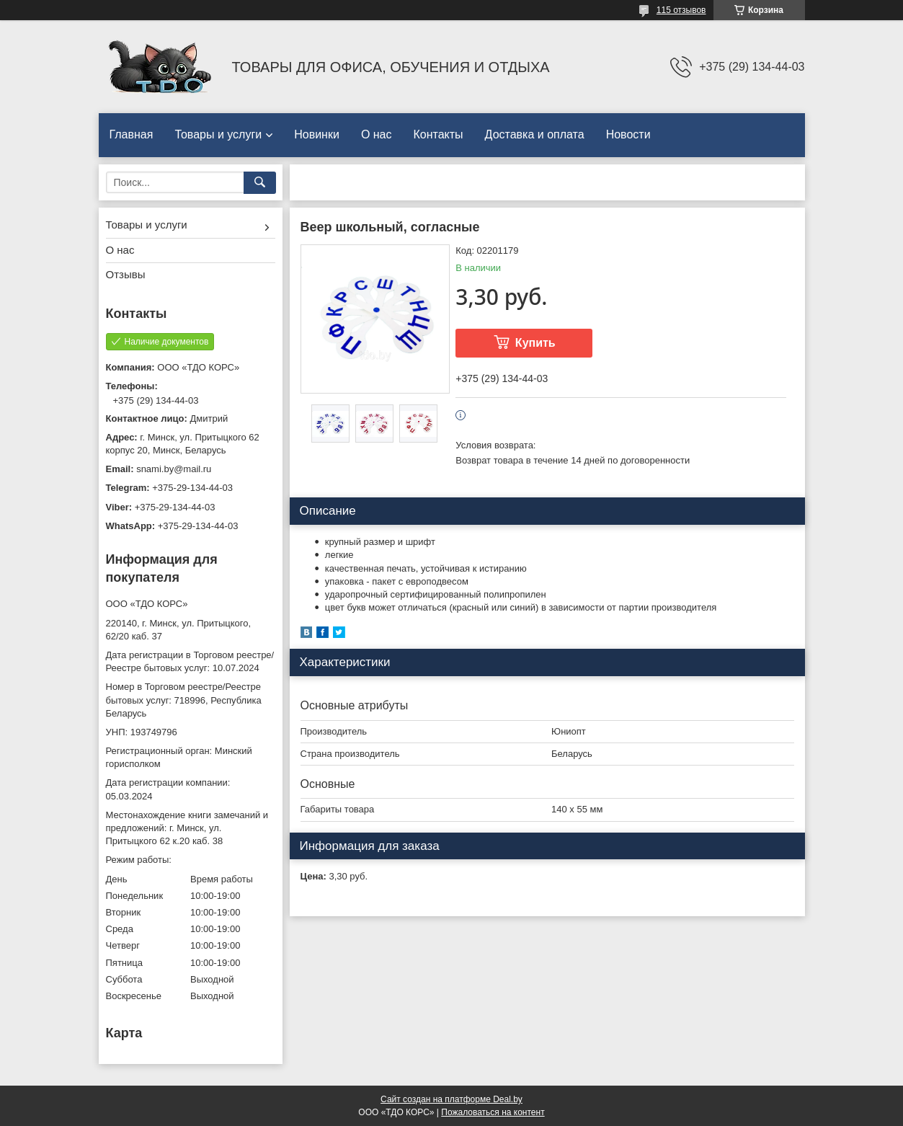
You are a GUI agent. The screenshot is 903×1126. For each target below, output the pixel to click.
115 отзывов (681, 10)
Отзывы (126, 274)
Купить (535, 343)
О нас (376, 134)
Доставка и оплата (534, 134)
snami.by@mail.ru (173, 469)
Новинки (316, 134)
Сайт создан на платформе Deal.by (451, 1099)
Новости (628, 134)
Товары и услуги (218, 134)
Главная (132, 134)
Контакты (438, 134)
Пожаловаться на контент (492, 1112)
